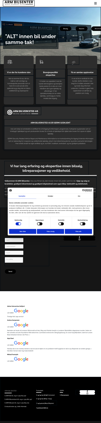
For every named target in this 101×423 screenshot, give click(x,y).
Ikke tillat (23, 231)
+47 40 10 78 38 (42, 395)
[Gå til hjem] (19, 4)
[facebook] (79, 237)
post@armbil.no (42, 408)
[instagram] (79, 239)
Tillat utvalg (50, 231)
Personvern (65, 395)
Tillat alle (78, 231)
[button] (65, 28)
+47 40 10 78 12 (42, 399)
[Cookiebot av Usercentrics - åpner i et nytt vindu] (83, 190)
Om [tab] (79, 196)
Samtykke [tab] (22, 196)
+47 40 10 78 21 (43, 403)
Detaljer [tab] (50, 196)
